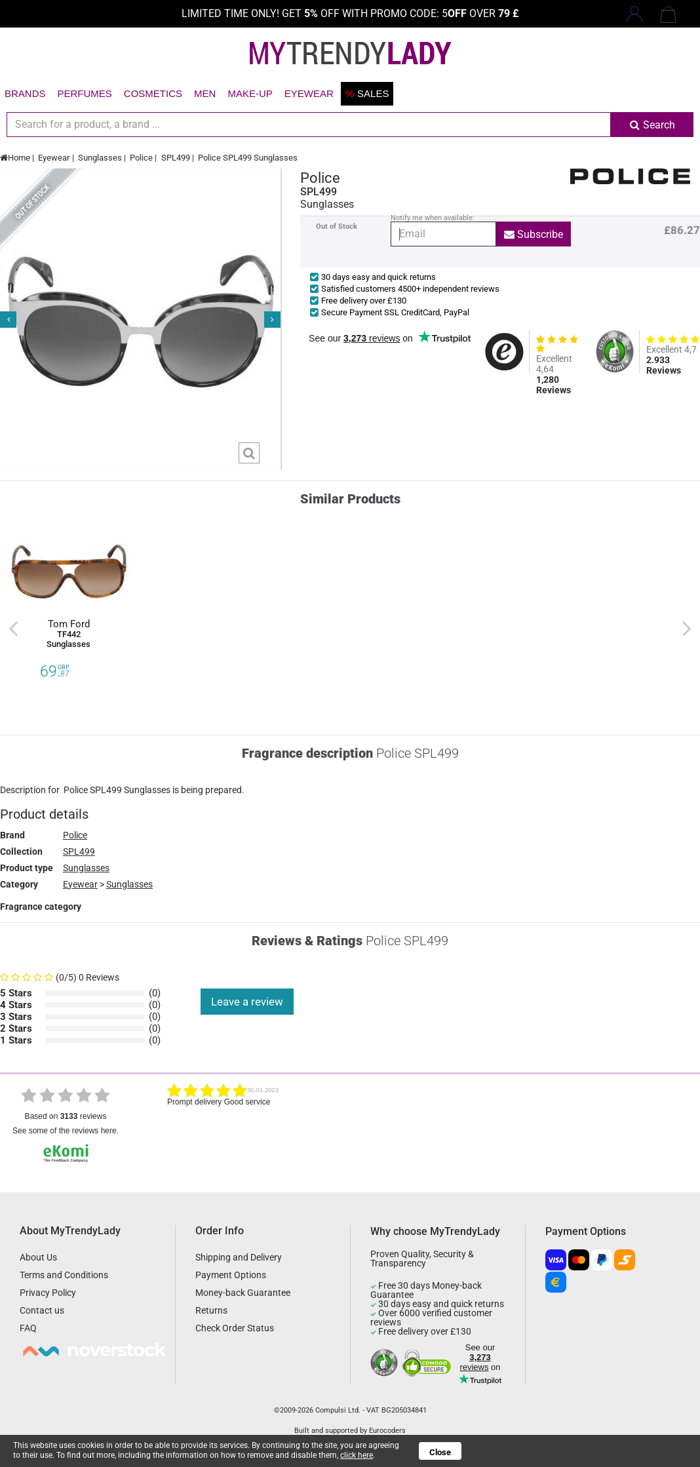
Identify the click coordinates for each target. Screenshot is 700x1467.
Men (205, 93)
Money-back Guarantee (242, 1292)
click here (356, 1455)
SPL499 (175, 158)
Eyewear (309, 93)
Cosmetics (153, 93)
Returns (211, 1310)
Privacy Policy (48, 1292)
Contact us (42, 1310)
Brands (25, 93)
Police (141, 158)
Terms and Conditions (64, 1275)
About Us (38, 1257)
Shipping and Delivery (238, 1257)
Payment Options (230, 1275)
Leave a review (247, 1001)
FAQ (28, 1328)
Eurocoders (387, 1430)
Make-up (249, 93)
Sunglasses (100, 158)
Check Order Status (234, 1328)
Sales (367, 93)
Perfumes (85, 93)
